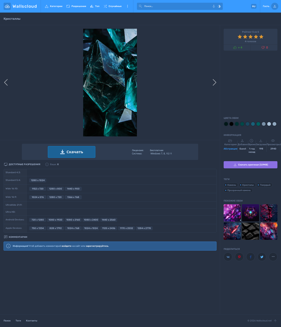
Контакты (31, 320)
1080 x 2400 (91, 219)
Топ (94, 6)
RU (253, 6)
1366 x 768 (73, 197)
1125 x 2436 (108, 228)
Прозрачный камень (239, 190)
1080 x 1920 (55, 219)
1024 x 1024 (91, 228)
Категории (53, 6)
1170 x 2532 (126, 228)
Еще (127, 6)
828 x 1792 (55, 228)
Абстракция (230, 148)
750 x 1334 (38, 228)
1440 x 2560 (109, 219)
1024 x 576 (38, 197)
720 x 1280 (38, 219)
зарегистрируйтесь (97, 246)
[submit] (140, 6)
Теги (18, 320)
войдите (67, 246)
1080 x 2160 (73, 219)
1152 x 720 (38, 188)
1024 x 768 (73, 228)
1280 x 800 (55, 188)
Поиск (7, 320)
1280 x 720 (55, 197)
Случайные (112, 6)
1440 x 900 (73, 188)
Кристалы (248, 185)
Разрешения (76, 6)
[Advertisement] (110, 283)
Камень (231, 185)
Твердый (265, 185)
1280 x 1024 (38, 180)
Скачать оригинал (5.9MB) (250, 164)
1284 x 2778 (144, 228)
